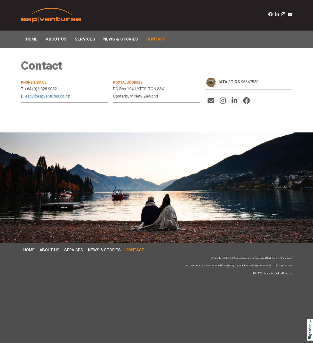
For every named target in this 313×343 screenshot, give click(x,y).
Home (32, 39)
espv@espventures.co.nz (47, 96)
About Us (56, 39)
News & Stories (120, 39)
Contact (156, 39)
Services (85, 39)
